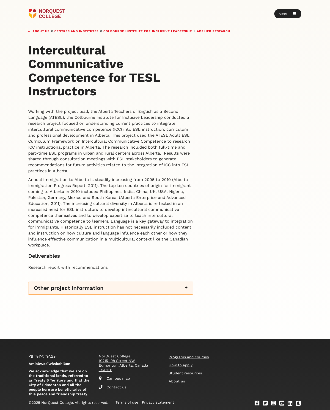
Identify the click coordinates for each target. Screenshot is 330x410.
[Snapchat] (300, 404)
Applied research (213, 30)
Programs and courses (189, 357)
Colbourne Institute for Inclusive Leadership (147, 30)
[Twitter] (267, 404)
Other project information (69, 288)
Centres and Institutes (76, 30)
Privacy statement (158, 402)
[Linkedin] (291, 404)
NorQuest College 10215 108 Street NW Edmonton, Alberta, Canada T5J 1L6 (123, 363)
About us (41, 30)
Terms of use (127, 402)
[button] (287, 13)
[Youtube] (283, 404)
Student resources (185, 373)
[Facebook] (258, 404)
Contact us (112, 387)
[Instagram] (275, 404)
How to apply (180, 365)
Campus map (114, 378)
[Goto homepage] (47, 13)
